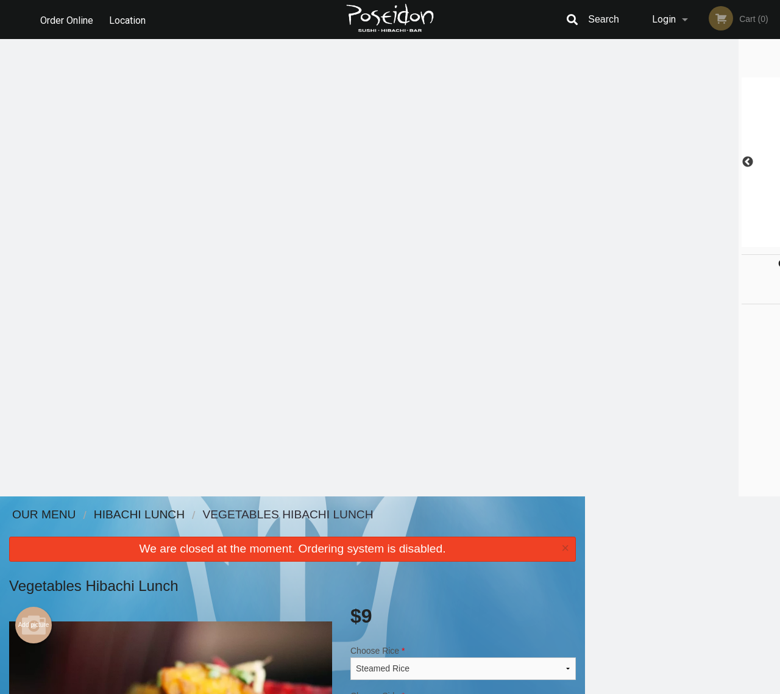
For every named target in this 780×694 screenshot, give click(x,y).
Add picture (33, 167)
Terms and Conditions (487, 546)
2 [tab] (655, 241)
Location (128, 19)
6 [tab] (728, 241)
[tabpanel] (682, 162)
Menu (358, 530)
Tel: (588, 560)
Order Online (66, 19)
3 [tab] (673, 241)
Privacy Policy (474, 560)
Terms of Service (410, 685)
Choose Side (463, 251)
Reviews (464, 530)
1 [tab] (637, 241)
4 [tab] (692, 241)
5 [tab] (710, 241)
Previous (594, 162)
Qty (384, 349)
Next (771, 162)
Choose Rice (463, 205)
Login (664, 19)
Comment (463, 300)
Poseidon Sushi (136, 515)
